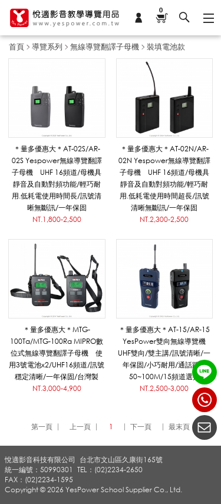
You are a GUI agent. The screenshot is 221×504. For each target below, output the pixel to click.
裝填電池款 (166, 46)
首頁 (16, 46)
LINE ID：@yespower (204, 372)
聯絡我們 (204, 427)
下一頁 (140, 426)
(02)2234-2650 (204, 399)
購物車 (161, 11)
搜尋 (184, 17)
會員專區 (138, 17)
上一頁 (80, 426)
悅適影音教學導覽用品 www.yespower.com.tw (65, 18)
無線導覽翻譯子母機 (104, 46)
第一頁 (41, 426)
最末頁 (179, 426)
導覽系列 (47, 46)
